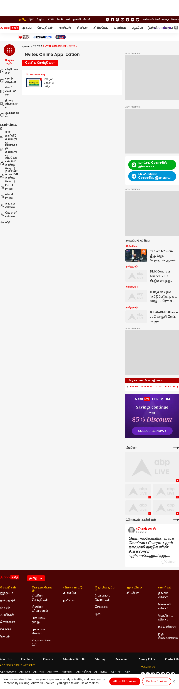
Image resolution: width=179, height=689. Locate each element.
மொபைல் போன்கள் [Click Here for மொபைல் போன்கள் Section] (102, 598)
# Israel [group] (147, 386)
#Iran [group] (134, 386)
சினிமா (82, 28)
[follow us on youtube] (122, 20)
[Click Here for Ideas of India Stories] (24, 37)
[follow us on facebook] (112, 20)
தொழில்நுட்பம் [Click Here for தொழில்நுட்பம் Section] (105, 589)
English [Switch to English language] (40, 19)
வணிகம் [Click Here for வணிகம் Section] (164, 588)
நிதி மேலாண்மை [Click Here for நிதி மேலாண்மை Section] (168, 636)
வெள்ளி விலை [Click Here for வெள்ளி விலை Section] (164, 606)
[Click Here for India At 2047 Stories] (60, 37)
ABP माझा (67, 671)
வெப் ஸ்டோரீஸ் (8, 91)
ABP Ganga (101, 671)
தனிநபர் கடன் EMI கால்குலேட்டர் (9, 176)
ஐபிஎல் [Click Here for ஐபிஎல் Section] (68, 600)
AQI (5, 222)
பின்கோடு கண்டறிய (8, 150)
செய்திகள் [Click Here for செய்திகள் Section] (8, 588)
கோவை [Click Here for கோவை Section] (6, 629)
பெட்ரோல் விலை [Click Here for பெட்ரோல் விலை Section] (165, 618)
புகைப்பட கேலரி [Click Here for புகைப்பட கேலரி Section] (39, 631)
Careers (48, 659)
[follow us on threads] (117, 20)
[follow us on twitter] (107, 20)
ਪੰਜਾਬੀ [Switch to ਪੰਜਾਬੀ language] (60, 19)
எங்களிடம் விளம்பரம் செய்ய (161, 19)
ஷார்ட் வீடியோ (8, 80)
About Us (5, 659)
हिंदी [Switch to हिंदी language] (31, 19)
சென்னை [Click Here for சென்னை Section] (7, 622)
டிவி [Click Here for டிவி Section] (98, 614)
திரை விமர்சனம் (9, 104)
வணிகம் (120, 28)
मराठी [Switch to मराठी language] (51, 19)
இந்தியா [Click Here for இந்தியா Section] (6, 593)
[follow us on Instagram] (127, 20)
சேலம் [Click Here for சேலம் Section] (5, 637)
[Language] (36, 578)
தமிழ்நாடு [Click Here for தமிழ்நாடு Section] (7, 600)
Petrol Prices (6, 187)
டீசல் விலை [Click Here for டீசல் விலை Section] (167, 627)
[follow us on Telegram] (132, 20)
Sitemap (100, 659)
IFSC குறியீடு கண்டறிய (8, 137)
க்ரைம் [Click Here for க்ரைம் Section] (5, 608)
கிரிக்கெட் (100, 28)
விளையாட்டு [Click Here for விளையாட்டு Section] (73, 588)
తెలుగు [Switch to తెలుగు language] (86, 19)
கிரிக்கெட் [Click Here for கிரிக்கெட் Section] (70, 593)
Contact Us (172, 659)
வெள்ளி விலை (9, 214)
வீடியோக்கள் (9, 71)
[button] (9, 54)
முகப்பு (27, 28)
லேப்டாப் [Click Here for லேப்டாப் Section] (101, 607)
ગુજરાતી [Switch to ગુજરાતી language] (77, 19)
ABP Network (8, 671)
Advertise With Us (74, 659)
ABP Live (24, 671)
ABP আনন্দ (53, 671)
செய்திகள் (45, 28)
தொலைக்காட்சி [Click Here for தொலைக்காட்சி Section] (41, 642)
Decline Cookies (156, 681)
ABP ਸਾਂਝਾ (116, 671)
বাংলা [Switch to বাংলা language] (68, 19)
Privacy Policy (146, 659)
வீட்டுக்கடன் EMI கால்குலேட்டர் (8, 163)
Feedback (27, 659)
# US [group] (158, 386)
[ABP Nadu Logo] (9, 28)
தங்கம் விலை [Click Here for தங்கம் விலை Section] (163, 595)
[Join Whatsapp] (137, 20)
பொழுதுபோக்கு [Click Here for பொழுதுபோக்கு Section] (42, 589)
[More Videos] (176, 447)
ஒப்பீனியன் (9, 115)
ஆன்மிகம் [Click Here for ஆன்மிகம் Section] (134, 588)
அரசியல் (65, 28)
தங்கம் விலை (7, 205)
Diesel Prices (6, 196)
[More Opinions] (176, 519)
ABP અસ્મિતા (83, 671)
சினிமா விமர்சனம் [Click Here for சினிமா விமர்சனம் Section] (40, 609)
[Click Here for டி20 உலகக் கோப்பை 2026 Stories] (42, 37)
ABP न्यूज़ (38, 671)
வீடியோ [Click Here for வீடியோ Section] (132, 593)
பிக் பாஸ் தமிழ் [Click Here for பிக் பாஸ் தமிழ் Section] (39, 620)
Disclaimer (122, 659)
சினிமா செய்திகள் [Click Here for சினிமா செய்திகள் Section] (40, 598)
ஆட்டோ (137, 28)
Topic (36, 46)
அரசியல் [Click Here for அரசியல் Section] (7, 615)
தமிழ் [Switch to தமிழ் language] (22, 19)
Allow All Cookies (124, 681)
